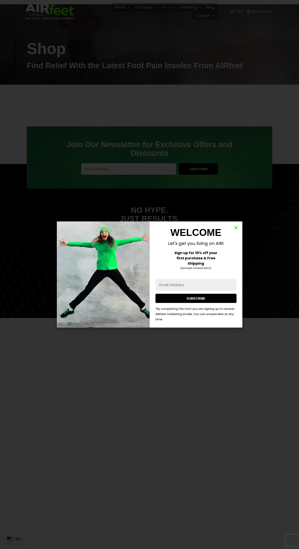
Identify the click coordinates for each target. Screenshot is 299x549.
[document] (149, 274)
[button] (236, 227)
